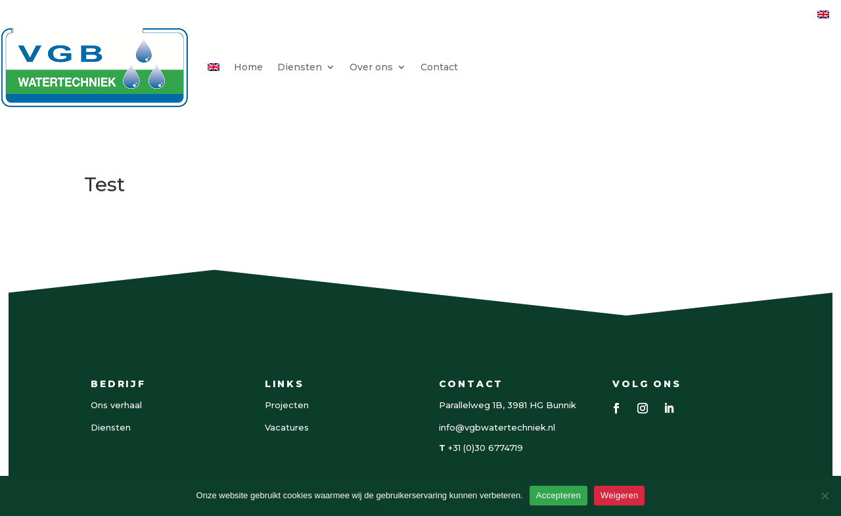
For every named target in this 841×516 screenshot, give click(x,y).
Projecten (287, 405)
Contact (439, 67)
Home (248, 67)
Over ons (371, 67)
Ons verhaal (116, 405)
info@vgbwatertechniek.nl (497, 427)
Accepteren (558, 495)
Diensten (299, 67)
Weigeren (619, 495)
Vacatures (287, 427)
